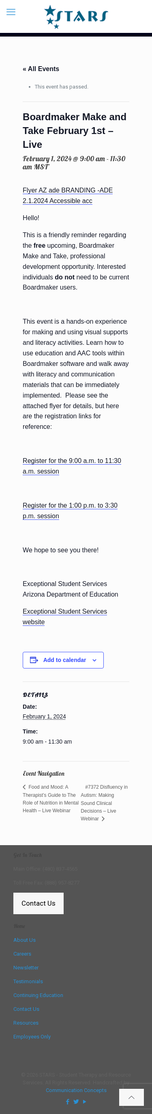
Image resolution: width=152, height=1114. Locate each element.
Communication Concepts (76, 1090)
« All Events (41, 68)
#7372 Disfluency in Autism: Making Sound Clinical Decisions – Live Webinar (104, 803)
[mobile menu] (11, 12)
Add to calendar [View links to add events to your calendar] (64, 660)
